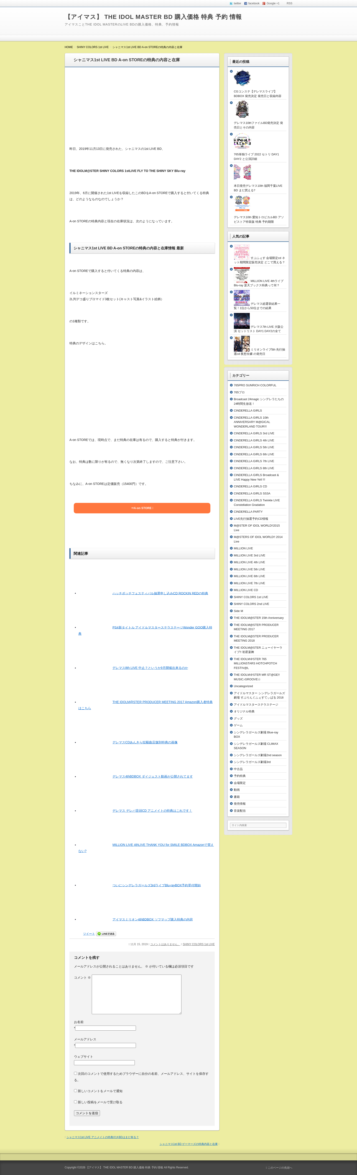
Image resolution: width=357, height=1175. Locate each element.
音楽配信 (240, 810)
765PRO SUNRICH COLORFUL (255, 385)
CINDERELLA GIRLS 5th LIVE (254, 447)
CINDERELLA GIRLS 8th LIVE (254, 468)
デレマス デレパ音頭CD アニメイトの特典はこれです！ (152, 810)
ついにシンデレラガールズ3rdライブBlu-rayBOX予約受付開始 (156, 885)
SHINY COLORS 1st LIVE (199, 944)
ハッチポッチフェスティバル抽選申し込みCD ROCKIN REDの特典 (160, 593)
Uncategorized (243, 686)
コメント (82, 977)
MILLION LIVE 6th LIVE (249, 576)
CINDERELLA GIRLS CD (250, 486)
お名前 (79, 1022)
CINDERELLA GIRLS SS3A (252, 493)
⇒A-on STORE (141, 508)
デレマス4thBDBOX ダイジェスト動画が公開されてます (152, 776)
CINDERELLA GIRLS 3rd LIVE (254, 433)
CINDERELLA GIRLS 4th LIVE (254, 440)
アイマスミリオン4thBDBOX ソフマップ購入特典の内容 (152, 919)
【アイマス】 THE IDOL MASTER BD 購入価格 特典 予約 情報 (153, 16)
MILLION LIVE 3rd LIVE (249, 555)
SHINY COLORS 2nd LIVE (251, 604)
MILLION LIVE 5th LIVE (249, 569)
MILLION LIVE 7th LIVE (249, 583)
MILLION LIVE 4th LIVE (249, 562)
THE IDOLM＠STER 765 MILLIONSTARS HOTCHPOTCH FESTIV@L (255, 663)
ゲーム (238, 725)
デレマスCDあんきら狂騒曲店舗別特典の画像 (145, 742)
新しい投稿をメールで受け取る (100, 1102)
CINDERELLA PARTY (248, 511)
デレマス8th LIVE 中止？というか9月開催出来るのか (150, 668)
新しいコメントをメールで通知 (100, 1091)
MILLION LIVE (243, 548)
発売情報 (240, 803)
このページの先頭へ (279, 1167)
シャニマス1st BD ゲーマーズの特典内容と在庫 (189, 1144)
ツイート (89, 933)
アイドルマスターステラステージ (256, 704)
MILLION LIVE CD (246, 590)
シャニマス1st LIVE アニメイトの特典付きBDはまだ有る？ (102, 1137)
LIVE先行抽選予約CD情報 (251, 518)
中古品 (238, 769)
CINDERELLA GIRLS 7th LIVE (254, 461)
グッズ (238, 718)
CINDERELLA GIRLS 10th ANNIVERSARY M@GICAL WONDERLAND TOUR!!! (252, 422)
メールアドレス (85, 1039)
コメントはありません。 (165, 944)
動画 (237, 789)
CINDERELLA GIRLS (248, 410)
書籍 (237, 797)
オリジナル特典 (244, 711)
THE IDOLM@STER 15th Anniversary (259, 617)
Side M (238, 611)
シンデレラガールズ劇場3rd (252, 762)
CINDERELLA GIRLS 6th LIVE (254, 454)
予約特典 (240, 776)
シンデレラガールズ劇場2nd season (258, 755)
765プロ (239, 392)
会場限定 (240, 783)
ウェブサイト (83, 1056)
